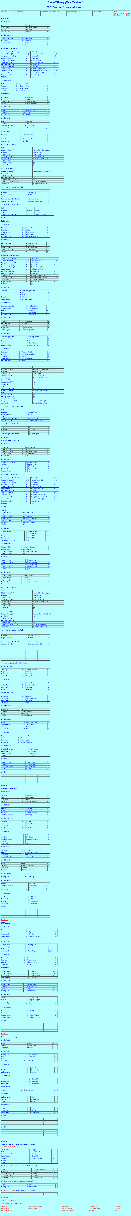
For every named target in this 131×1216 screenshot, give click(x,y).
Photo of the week (93, 1210)
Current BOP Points (8, 1200)
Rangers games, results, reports (35, 1206)
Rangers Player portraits (67, 1210)
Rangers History (5, 1208)
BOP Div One (97, 11)
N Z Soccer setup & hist (94, 1208)
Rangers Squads (66, 1206)
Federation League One (73, 11)
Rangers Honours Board (6, 1210)
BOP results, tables (32, 1208)
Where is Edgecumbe (67, 1208)
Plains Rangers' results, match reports (12, 1203)
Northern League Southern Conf (50, 11)
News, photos (4, 1206)
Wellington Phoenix (93, 1206)
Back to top (4, 218)
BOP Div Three (118, 13)
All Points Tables (128, 13)
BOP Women (123, 12)
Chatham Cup (19, 11)
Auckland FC (118, 1206)
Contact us (117, 1210)
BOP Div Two (115, 13)
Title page (117, 1208)
